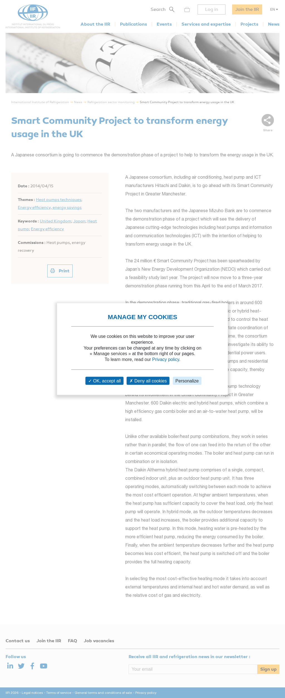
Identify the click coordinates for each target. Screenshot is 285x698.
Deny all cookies (148, 380)
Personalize (187, 380)
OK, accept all (104, 380)
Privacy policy (165, 359)
